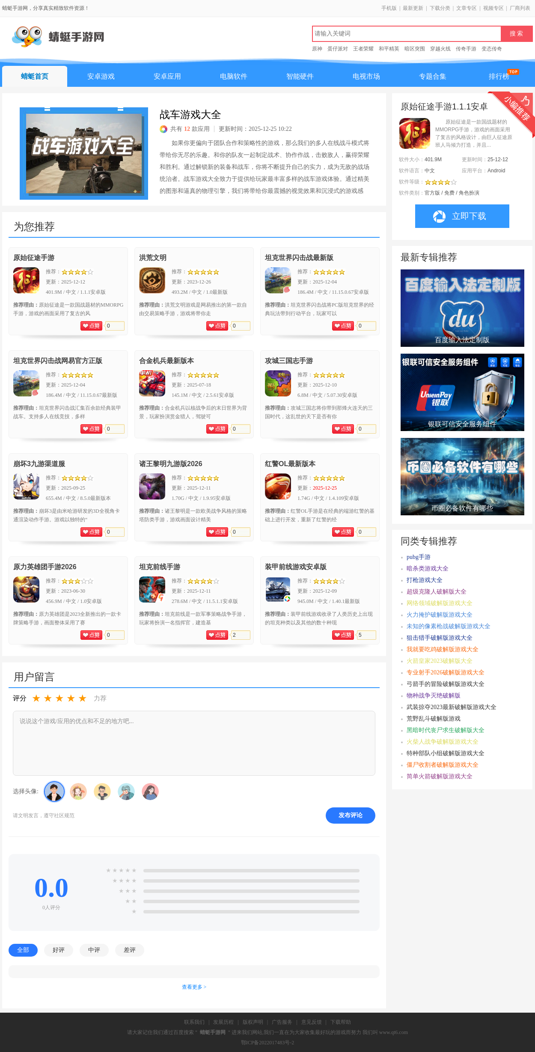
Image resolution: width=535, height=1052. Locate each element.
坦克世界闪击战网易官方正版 (57, 360)
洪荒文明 (152, 257)
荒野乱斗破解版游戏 (434, 718)
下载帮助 (340, 1022)
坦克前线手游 (159, 566)
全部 (23, 950)
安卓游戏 (101, 76)
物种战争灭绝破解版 (434, 695)
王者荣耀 (363, 49)
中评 (94, 950)
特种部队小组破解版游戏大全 (445, 753)
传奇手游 (466, 49)
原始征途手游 (33, 257)
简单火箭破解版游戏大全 (440, 776)
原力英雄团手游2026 (45, 566)
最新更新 (413, 8)
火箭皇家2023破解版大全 (440, 661)
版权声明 (253, 1022)
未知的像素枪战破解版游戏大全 (448, 626)
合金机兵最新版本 (166, 360)
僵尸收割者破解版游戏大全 (443, 765)
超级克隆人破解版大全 (437, 591)
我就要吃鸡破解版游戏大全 (443, 649)
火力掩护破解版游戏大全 (440, 615)
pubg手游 (419, 557)
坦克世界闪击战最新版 (299, 257)
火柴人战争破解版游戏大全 (443, 742)
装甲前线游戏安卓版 (296, 566)
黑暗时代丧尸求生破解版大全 (445, 730)
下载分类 (440, 8)
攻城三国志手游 (289, 360)
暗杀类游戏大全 (428, 568)
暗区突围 (414, 49)
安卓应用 (167, 76)
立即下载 (459, 216)
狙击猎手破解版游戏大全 (440, 638)
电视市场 (366, 76)
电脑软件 (233, 76)
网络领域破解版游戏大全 (440, 603)
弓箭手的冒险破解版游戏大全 (445, 684)
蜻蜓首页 (34, 76)
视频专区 (493, 8)
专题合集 (432, 76)
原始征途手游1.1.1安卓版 (444, 106)
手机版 (389, 8)
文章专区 (466, 8)
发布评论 (351, 815)
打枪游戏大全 (425, 580)
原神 (317, 49)
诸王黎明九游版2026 (170, 463)
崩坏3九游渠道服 (39, 463)
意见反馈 (311, 1022)
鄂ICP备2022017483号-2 (267, 1043)
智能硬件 (300, 76)
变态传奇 (492, 49)
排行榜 (499, 76)
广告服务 (282, 1022)
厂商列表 (520, 8)
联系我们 (194, 1022)
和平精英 (389, 49)
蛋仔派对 (337, 49)
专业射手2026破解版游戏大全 (445, 672)
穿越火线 (440, 49)
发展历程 (223, 1022)
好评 (59, 950)
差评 (130, 950)
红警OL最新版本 (290, 463)
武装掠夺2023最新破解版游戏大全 (451, 707)
